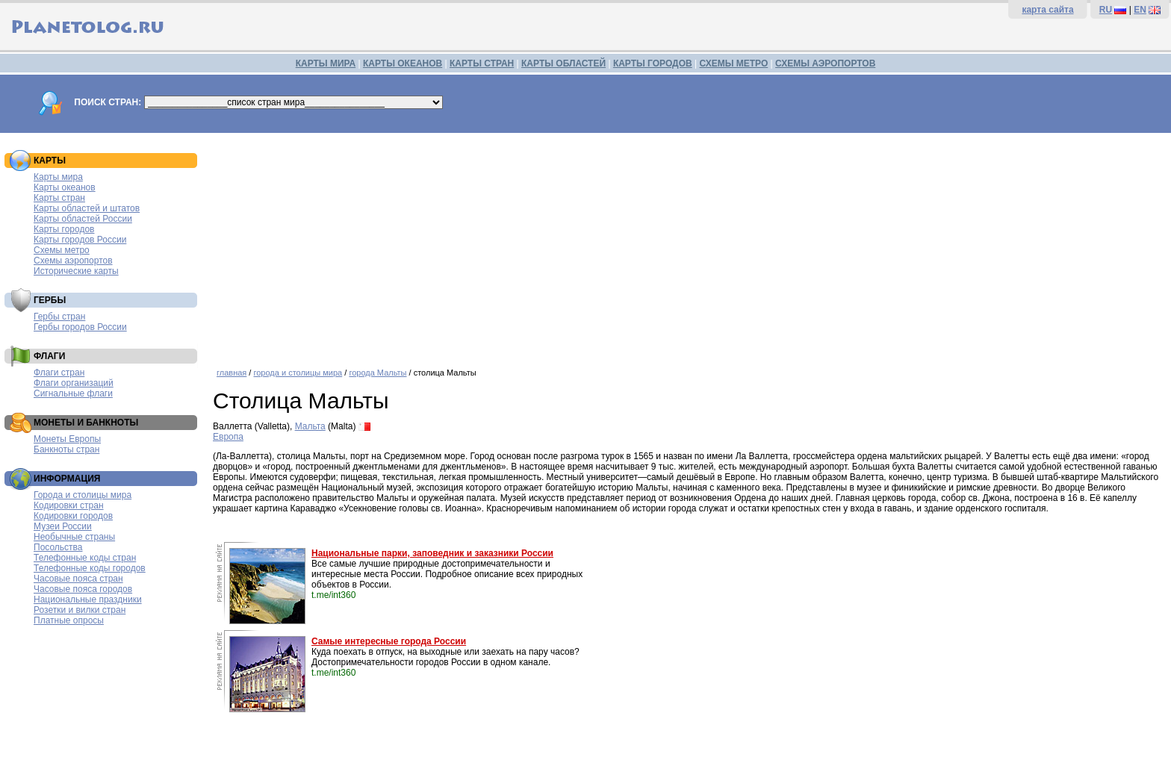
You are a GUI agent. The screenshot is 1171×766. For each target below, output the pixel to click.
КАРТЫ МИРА (325, 63)
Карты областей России (83, 219)
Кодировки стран (69, 505)
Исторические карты (76, 271)
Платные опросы (69, 620)
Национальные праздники (88, 599)
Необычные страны (74, 537)
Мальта (310, 426)
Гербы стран (59, 316)
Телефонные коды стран (85, 557)
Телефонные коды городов (90, 568)
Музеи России (63, 526)
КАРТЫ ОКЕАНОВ (402, 63)
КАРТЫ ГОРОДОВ (652, 63)
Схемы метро (62, 250)
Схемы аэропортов (73, 260)
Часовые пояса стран (78, 578)
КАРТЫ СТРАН (482, 63)
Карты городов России (80, 239)
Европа (228, 437)
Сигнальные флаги (73, 393)
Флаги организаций (74, 383)
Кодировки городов (73, 516)
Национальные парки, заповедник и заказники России (432, 553)
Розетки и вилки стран (79, 610)
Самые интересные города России (388, 641)
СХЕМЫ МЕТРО (733, 63)
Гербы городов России (80, 327)
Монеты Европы (67, 439)
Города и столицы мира (82, 495)
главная (231, 372)
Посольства (58, 547)
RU (1105, 9)
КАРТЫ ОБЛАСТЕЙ (563, 63)
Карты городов (64, 229)
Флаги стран (59, 372)
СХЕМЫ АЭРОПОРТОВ (825, 63)
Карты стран (59, 198)
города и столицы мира (297, 372)
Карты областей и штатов (87, 208)
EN (1140, 9)
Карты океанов (65, 187)
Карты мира (58, 177)
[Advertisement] (688, 244)
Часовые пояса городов (83, 589)
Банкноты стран (66, 449)
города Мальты (377, 372)
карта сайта (1047, 9)
